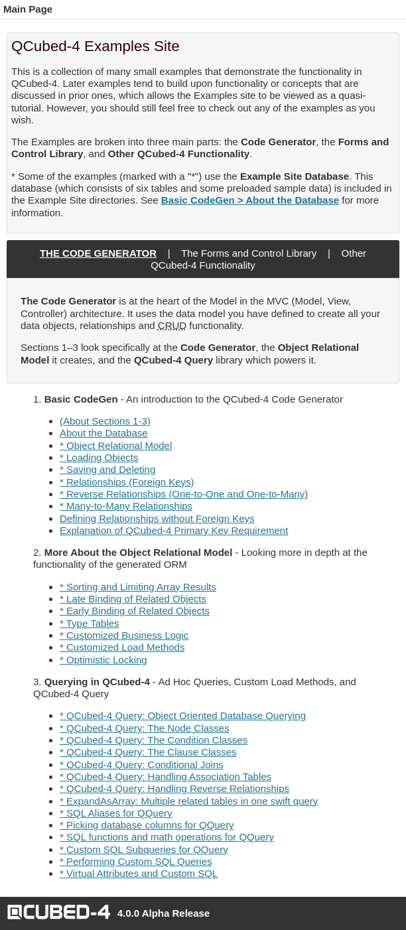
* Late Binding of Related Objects (133, 598)
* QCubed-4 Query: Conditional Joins (142, 764)
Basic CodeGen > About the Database (250, 200)
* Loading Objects (99, 457)
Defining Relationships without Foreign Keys (157, 518)
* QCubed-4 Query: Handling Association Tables (165, 776)
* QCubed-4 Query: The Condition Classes (153, 740)
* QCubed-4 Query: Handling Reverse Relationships (174, 788)
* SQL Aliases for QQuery (116, 813)
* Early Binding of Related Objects (135, 610)
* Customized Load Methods (122, 647)
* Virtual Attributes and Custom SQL (139, 873)
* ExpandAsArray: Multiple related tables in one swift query (189, 801)
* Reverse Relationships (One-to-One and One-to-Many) (184, 493)
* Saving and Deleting (107, 469)
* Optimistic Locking (103, 659)
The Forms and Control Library (248, 253)
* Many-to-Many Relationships (126, 505)
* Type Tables (89, 623)
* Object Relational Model (116, 445)
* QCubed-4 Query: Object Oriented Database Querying (183, 715)
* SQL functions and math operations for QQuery (167, 836)
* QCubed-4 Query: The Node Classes (145, 728)
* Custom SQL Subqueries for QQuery (144, 849)
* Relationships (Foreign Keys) (127, 482)
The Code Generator (98, 253)
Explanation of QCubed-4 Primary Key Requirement (174, 530)
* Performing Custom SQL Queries (136, 861)
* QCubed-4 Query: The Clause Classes (148, 752)
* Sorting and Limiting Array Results (138, 586)
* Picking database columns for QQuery (147, 824)
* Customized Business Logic (124, 635)
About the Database (104, 432)
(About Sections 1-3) (105, 421)
